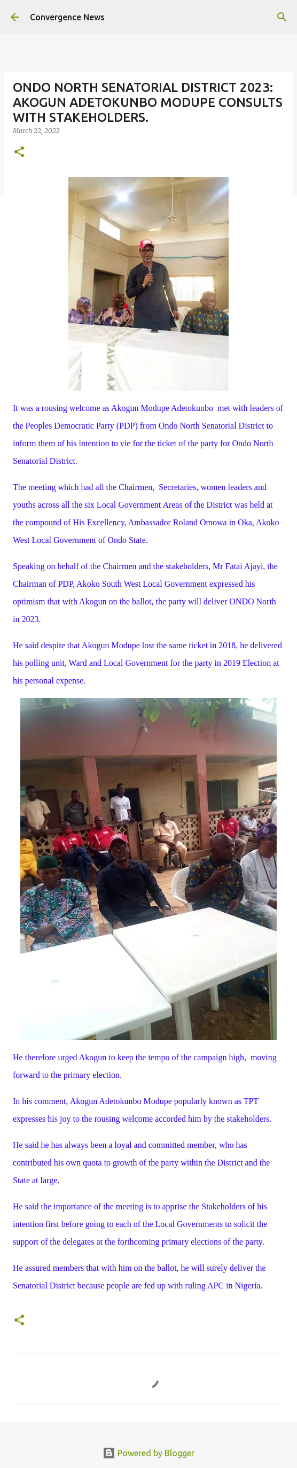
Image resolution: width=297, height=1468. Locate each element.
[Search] (282, 17)
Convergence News (67, 17)
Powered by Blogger (148, 1453)
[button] (19, 152)
